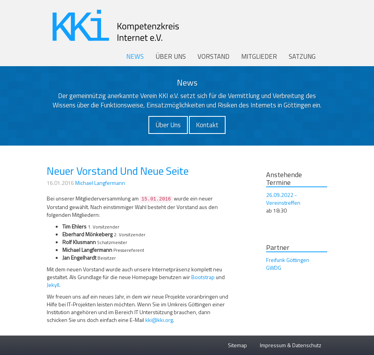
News (135, 56)
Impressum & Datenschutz (290, 345)
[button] (168, 125)
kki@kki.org (159, 320)
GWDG (273, 268)
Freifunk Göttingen (287, 260)
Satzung (302, 56)
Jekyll (53, 285)
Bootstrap (203, 277)
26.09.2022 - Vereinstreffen (283, 199)
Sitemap (237, 345)
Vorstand (213, 56)
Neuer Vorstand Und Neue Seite (118, 170)
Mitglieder (259, 56)
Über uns (170, 56)
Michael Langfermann (100, 183)
